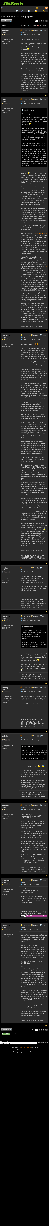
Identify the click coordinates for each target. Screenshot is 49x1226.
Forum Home (7, 8)
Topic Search (32, 25)
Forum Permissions (43, 1042)
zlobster (6, 31)
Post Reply (6, 21)
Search (26, 11)
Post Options (25, 30)
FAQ (19, 11)
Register (39, 11)
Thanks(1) (35, 925)
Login (46, 11)
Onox (5, 100)
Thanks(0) (35, 30)
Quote (44, 30)
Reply (23, 32)
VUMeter (6, 880)
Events (31, 11)
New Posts (41, 8)
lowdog (5, 568)
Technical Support (17, 8)
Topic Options (42, 25)
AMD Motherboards (29, 8)
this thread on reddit (41, 233)
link (46, 267)
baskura (6, 925)
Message (23, 25)
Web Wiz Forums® (26, 1047)
